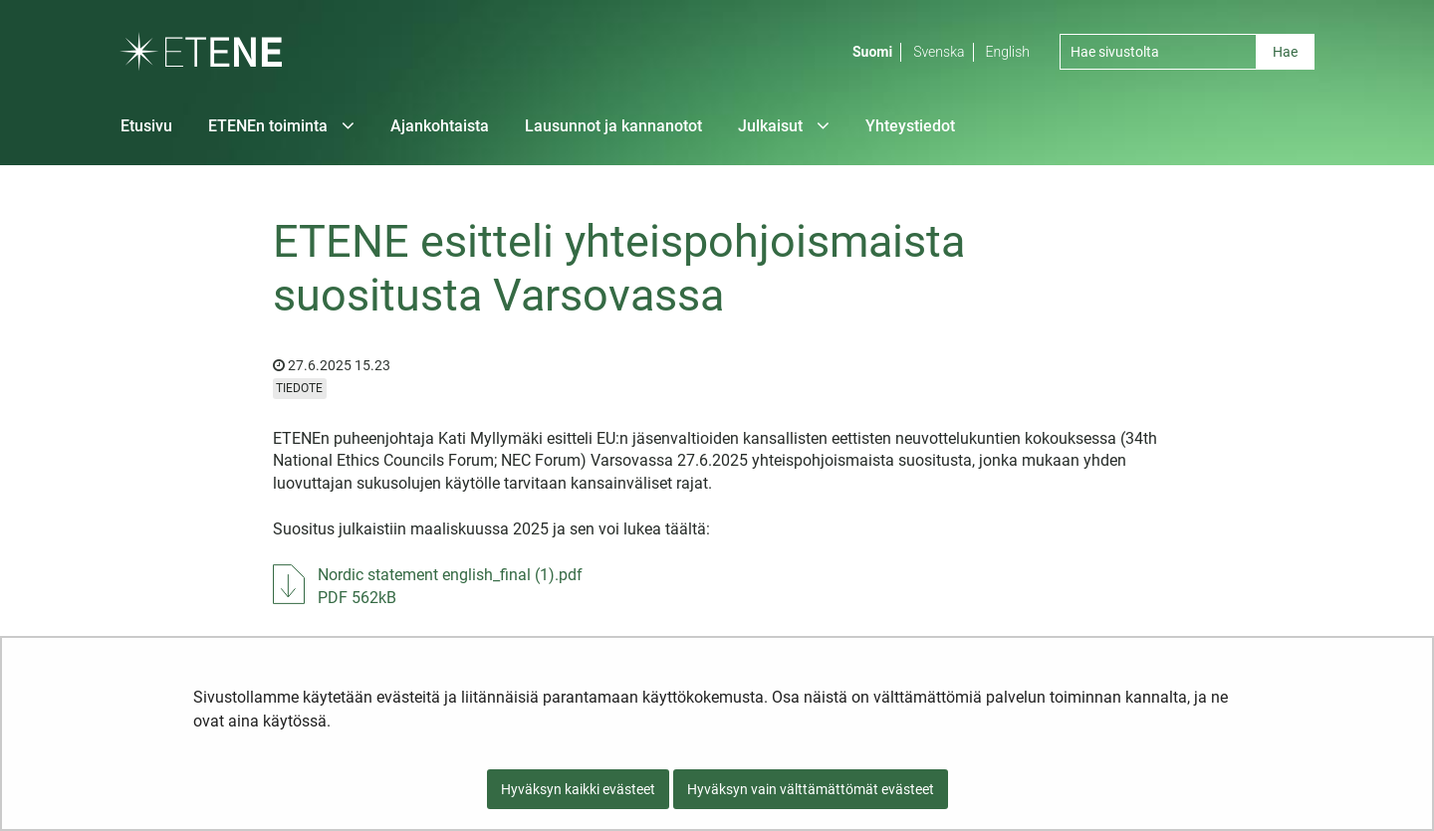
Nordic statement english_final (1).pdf (450, 585)
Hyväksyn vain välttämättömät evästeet (810, 789)
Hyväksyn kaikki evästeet (578, 789)
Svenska (938, 52)
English (1008, 52)
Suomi (872, 52)
